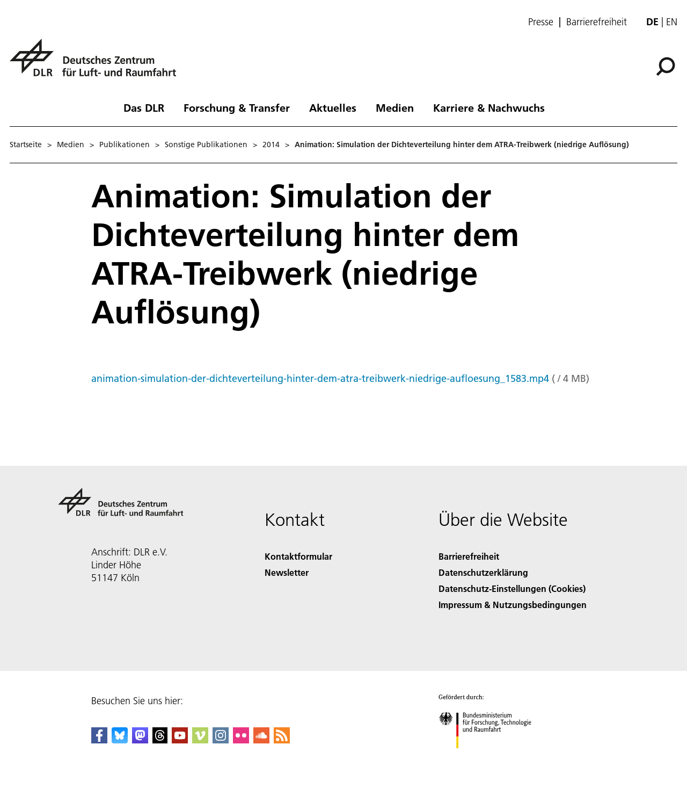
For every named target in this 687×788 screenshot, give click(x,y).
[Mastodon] (140, 740)
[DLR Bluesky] (120, 740)
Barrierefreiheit (596, 22)
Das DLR (143, 107)
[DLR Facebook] (99, 740)
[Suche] (665, 66)
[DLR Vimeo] (200, 740)
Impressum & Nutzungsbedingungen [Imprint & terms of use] (512, 604)
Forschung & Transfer (237, 107)
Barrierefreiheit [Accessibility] (468, 556)
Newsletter (287, 572)
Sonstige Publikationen (206, 144)
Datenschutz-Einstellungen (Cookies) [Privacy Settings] (512, 588)
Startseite (26, 144)
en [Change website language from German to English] (671, 22)
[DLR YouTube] (180, 740)
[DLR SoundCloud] (261, 740)
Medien (395, 107)
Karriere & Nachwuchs (489, 107)
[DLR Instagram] (221, 740)
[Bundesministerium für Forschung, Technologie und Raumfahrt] (490, 757)
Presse (540, 22)
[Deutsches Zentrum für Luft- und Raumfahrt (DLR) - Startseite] (97, 64)
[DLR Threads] (159, 740)
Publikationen (124, 144)
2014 (271, 144)
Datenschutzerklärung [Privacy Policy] (483, 572)
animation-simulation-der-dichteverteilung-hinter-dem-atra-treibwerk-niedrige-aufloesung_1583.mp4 (320, 378)
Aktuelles (332, 107)
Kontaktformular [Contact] (298, 556)
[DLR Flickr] (241, 740)
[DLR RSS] (282, 740)
